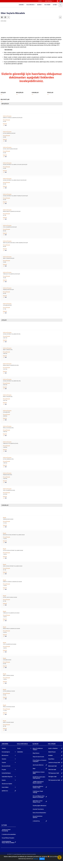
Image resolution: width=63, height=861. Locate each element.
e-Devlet (40, 1)
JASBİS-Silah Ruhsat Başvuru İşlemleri (38, 782)
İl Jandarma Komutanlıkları (9, 834)
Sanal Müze (51, 759)
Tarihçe (4, 748)
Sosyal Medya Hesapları (8, 838)
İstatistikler (20, 752)
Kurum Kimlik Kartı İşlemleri (37, 817)
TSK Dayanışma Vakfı (53, 773)
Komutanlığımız (6, 752)
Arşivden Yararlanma (38, 809)
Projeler (4, 769)
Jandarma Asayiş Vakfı (54, 762)
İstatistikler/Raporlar (7, 776)
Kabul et (42, 858)
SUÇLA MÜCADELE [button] (30, 4)
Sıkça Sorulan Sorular (38, 756)
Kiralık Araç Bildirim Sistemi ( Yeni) (38, 787)
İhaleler (4, 780)
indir (5, 125)
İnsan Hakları (5, 787)
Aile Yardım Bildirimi (38, 765)
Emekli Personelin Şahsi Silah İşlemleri (39, 777)
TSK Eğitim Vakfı (52, 776)
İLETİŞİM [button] (55, 4)
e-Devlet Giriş (36, 821)
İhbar (34, 768)
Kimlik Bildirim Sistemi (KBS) (39, 772)
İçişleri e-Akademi (53, 748)
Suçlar (19, 748)
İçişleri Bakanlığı (48, 1)
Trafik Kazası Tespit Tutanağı (38, 792)
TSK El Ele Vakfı (52, 769)
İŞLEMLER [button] (39, 4)
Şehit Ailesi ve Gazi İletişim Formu (37, 801)
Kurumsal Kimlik (6, 766)
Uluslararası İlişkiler (7, 783)
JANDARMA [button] (21, 4)
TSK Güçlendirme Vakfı (54, 780)
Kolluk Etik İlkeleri (6, 773)
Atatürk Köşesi (52, 752)
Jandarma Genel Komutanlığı (6, 830)
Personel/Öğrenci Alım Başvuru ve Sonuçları (39, 796)
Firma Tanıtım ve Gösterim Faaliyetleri (39, 761)
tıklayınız (35, 858)
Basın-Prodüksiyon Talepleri (38, 749)
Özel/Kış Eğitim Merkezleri (39, 805)
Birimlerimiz (5, 755)
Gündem (4, 759)
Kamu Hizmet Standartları (39, 812)
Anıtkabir (50, 755)
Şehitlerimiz (5, 790)
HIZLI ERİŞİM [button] (47, 4)
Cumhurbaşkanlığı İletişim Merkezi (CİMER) (8, 842)
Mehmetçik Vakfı (52, 766)
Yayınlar (4, 762)
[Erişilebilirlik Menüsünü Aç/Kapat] (59, 857)
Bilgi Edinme (36, 753)
